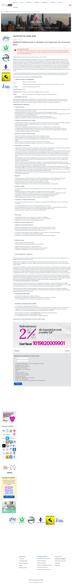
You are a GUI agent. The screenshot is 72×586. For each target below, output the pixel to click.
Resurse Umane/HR (20, 372)
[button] (15, 2)
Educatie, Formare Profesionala (22, 366)
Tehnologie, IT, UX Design (21, 368)
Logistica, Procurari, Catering (22, 373)
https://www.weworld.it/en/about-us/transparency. (27, 280)
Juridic (16, 370)
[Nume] (21, 358)
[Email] (21, 361)
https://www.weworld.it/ (36, 77)
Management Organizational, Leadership (24, 377)
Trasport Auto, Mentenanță (21, 379)
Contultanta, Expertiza (20, 376)
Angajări (15, 39)
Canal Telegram (9, 496)
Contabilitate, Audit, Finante (21, 365)
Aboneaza (18, 383)
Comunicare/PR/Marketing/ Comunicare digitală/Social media (29, 363)
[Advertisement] (36, 399)
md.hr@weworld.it (36, 313)
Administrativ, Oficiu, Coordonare (22, 369)
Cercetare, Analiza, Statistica (22, 375)
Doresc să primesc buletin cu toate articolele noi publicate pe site (30, 380)
